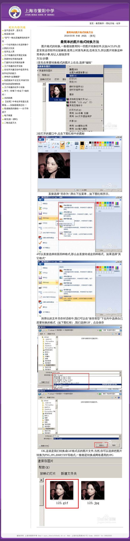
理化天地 (110, 23)
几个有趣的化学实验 (13, 66)
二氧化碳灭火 (10, 123)
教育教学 (100, 23)
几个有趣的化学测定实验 (15, 55)
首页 (92, 23)
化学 (118, 23)
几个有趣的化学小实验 (14, 87)
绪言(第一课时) (11, 119)
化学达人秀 (9, 51)
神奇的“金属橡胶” (12, 77)
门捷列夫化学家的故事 (14, 62)
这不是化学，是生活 (13, 30)
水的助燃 (8, 98)
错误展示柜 (9, 34)
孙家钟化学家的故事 (13, 59)
